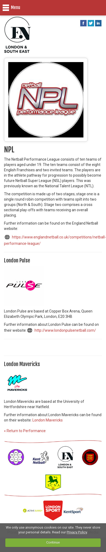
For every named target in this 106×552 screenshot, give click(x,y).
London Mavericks (47, 420)
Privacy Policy (77, 532)
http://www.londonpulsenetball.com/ (65, 330)
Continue (53, 542)
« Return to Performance (25, 431)
